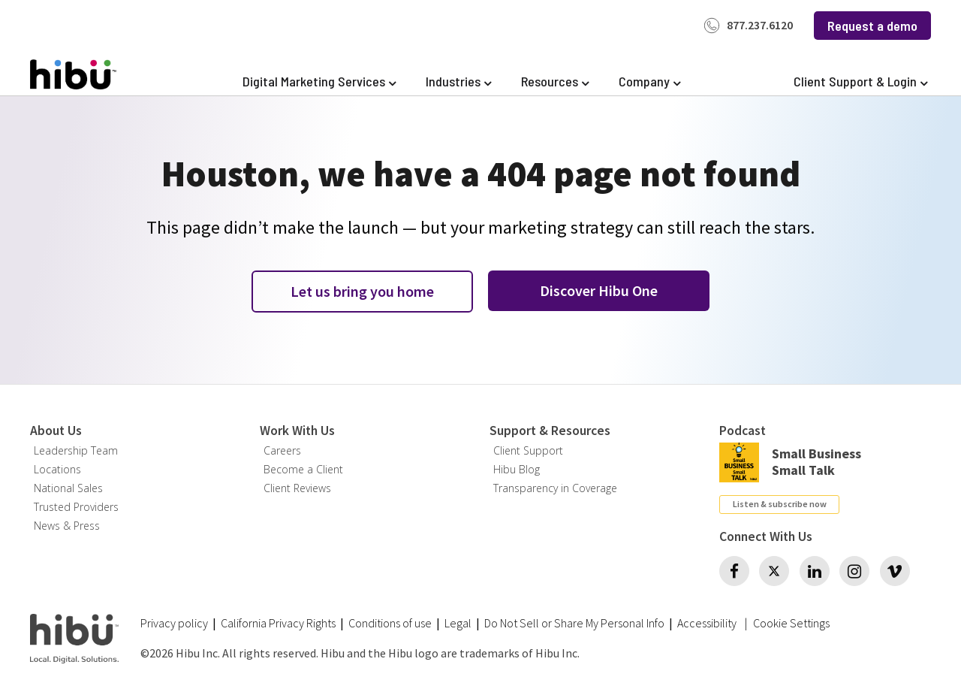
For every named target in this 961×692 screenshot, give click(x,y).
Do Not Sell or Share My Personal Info (574, 622)
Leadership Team (76, 450)
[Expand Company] (649, 82)
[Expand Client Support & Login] (860, 82)
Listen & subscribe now (780, 503)
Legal (457, 622)
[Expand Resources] (555, 82)
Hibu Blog (516, 469)
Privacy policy (174, 622)
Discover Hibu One (599, 290)
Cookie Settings (791, 623)
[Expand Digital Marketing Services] (319, 82)
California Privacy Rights (278, 622)
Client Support (528, 450)
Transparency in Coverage (555, 488)
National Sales (68, 488)
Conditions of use (390, 622)
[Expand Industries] (458, 82)
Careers (282, 450)
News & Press (67, 525)
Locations (57, 469)
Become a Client (303, 469)
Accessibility (707, 622)
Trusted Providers (76, 507)
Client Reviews (297, 488)
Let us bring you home (362, 291)
